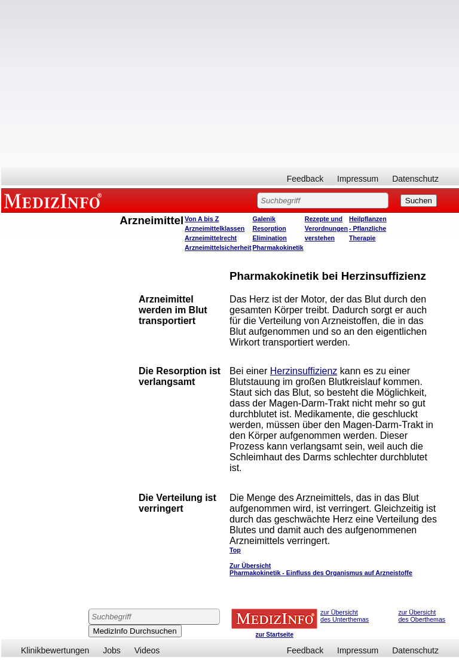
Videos (147, 650)
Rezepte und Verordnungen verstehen (326, 228)
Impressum (357, 179)
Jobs (112, 650)
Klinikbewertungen (55, 650)
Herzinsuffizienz (304, 371)
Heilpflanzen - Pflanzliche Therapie (368, 228)
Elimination (269, 238)
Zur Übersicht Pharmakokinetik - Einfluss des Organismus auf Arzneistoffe (321, 569)
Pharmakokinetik (277, 247)
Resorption (269, 228)
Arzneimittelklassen (214, 228)
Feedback (305, 179)
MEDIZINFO (55, 200)
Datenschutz (415, 179)
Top (235, 550)
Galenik (264, 218)
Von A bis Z (202, 218)
